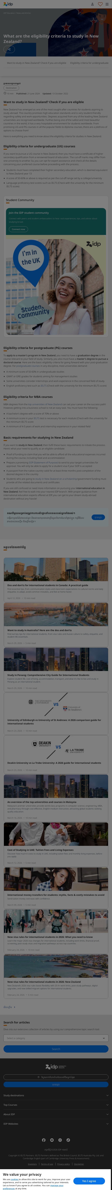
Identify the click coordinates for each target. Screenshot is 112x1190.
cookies (15, 1179)
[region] (55, 1179)
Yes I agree (89, 1181)
